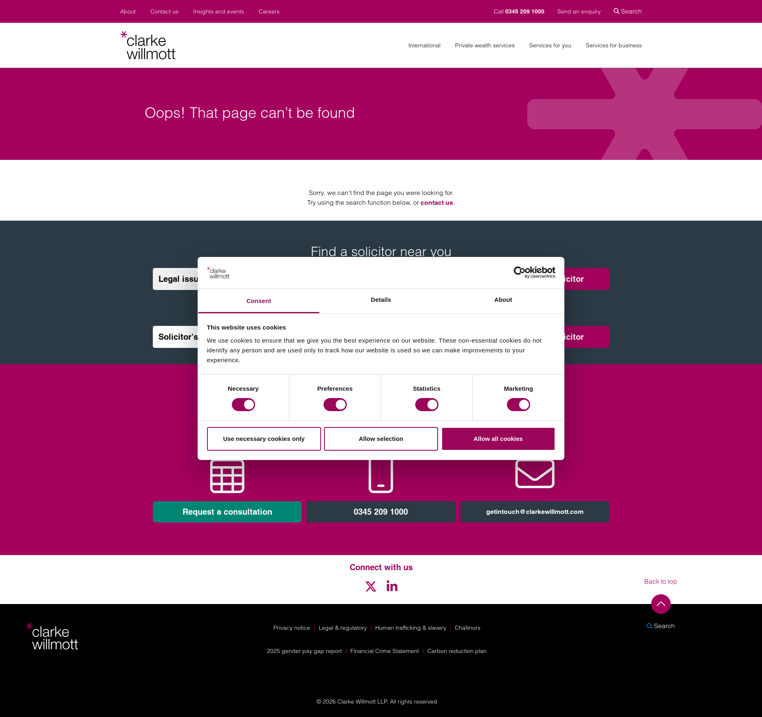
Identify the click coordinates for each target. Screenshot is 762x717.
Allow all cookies (498, 438)
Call (520, 11)
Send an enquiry (579, 11)
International (424, 45)
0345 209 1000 (381, 512)
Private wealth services (485, 45)
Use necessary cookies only (263, 438)
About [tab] (503, 299)
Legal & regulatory (343, 627)
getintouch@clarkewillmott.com (535, 512)
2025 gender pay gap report (304, 651)
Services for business (614, 45)
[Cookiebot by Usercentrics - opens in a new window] (519, 272)
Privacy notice (291, 627)
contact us (437, 202)
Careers (269, 11)
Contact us (164, 11)
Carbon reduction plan (457, 651)
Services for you (550, 45)
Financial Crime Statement (384, 651)
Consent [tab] (259, 300)
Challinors (467, 627)
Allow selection (381, 438)
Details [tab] (381, 299)
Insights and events (218, 11)
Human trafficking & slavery (410, 627)
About (128, 11)
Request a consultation (227, 512)
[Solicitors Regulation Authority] (665, 672)
